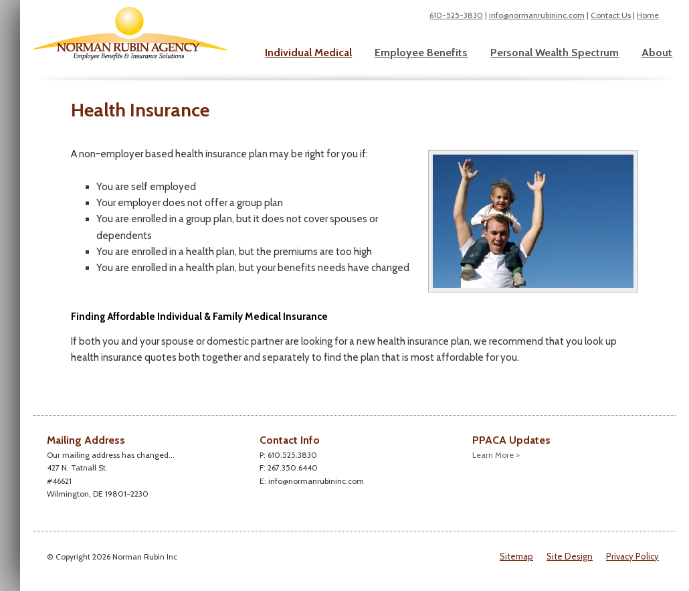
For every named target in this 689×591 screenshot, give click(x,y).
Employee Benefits (421, 52)
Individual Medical (308, 52)
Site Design (570, 556)
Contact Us (611, 15)
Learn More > (496, 455)
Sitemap (516, 556)
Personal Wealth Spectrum (554, 52)
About (657, 52)
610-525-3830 (456, 15)
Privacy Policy (632, 556)
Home (648, 15)
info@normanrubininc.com (537, 15)
